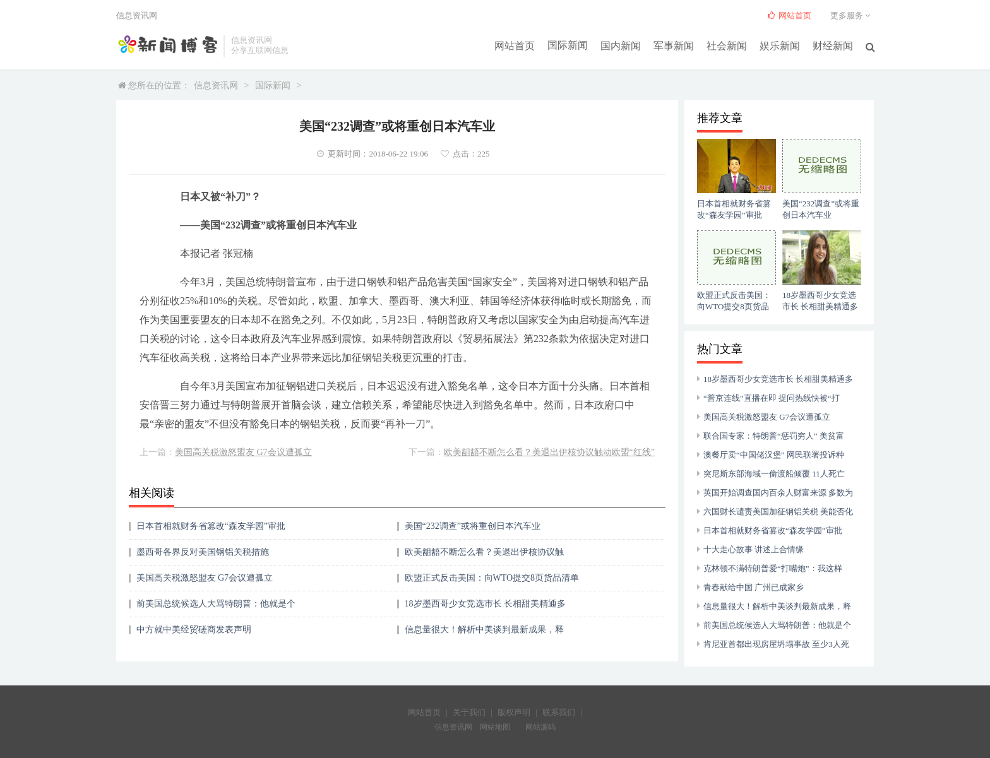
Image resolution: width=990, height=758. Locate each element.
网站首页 (514, 45)
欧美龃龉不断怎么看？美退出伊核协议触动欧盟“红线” (549, 452)
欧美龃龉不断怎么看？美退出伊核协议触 (484, 552)
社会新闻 (727, 45)
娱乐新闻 (780, 45)
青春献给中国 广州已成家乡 (753, 587)
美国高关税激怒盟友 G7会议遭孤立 (243, 452)
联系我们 (558, 712)
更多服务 (852, 15)
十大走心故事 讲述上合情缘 (753, 549)
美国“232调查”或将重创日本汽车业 (472, 526)
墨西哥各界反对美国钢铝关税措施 (202, 552)
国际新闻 (567, 45)
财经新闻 (833, 45)
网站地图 (495, 727)
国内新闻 (620, 45)
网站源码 (540, 727)
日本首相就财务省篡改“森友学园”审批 (210, 526)
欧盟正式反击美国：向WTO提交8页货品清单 (492, 578)
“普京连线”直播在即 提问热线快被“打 (771, 398)
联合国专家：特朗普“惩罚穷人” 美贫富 (773, 436)
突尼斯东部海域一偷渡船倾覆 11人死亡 (774, 473)
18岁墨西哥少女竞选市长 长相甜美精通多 (485, 603)
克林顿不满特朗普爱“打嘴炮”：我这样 (772, 568)
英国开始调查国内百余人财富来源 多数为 (778, 492)
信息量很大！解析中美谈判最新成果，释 (484, 629)
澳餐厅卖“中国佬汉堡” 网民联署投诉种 (773, 454)
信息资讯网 (216, 85)
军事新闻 (673, 45)
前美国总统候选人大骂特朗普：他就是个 (215, 603)
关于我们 (469, 712)
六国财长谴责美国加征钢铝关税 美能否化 (778, 511)
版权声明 (514, 712)
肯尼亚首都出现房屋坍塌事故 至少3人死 (776, 644)
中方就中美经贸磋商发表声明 (193, 629)
